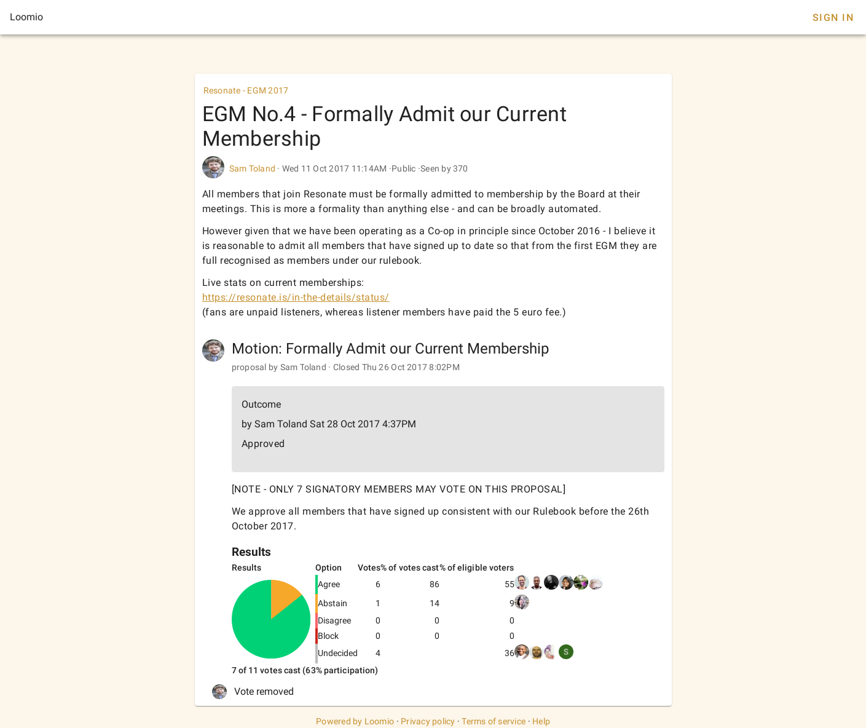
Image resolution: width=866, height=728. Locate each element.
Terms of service (494, 721)
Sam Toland (252, 168)
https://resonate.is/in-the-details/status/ (296, 297)
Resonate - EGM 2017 (246, 90)
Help (541, 721)
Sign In (833, 17)
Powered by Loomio (355, 721)
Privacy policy (428, 721)
